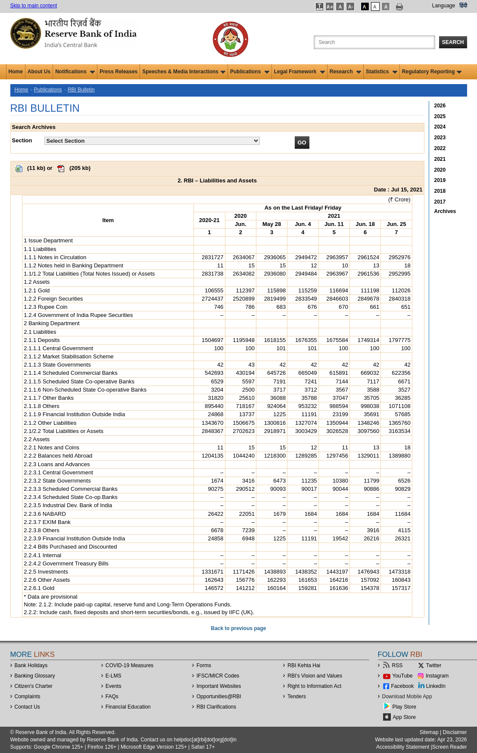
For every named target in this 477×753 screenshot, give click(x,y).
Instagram (437, 676)
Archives (445, 211)
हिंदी (463, 6)
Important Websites (218, 686)
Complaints (28, 696)
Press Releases (118, 72)
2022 (440, 148)
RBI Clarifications (216, 707)
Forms (203, 665)
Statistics (381, 72)
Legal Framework (299, 72)
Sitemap (429, 732)
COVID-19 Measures (129, 665)
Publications (249, 72)
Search (453, 42)
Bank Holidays (31, 665)
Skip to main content (33, 6)
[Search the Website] (374, 42)
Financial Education (128, 707)
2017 (440, 202)
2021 (440, 159)
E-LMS (114, 676)
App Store (404, 717)
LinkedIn (436, 686)
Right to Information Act (314, 686)
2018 (440, 191)
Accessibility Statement (402, 747)
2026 (440, 106)
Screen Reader (449, 747)
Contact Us (27, 707)
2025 (440, 116)
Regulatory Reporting (432, 72)
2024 (440, 127)
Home (16, 72)
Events (114, 686)
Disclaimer (455, 732)
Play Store (404, 707)
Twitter (433, 665)
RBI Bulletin (81, 90)
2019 (440, 180)
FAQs (112, 696)
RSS (397, 665)
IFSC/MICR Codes (217, 676)
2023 (440, 138)
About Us (39, 72)
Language (443, 6)
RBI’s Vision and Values (314, 676)
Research (345, 72)
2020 (440, 170)
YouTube (403, 676)
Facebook (402, 686)
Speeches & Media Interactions (183, 72)
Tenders (296, 696)
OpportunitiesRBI (218, 696)
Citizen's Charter (34, 686)
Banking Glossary (35, 676)
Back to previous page (238, 628)
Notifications (75, 72)
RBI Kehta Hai (303, 665)
